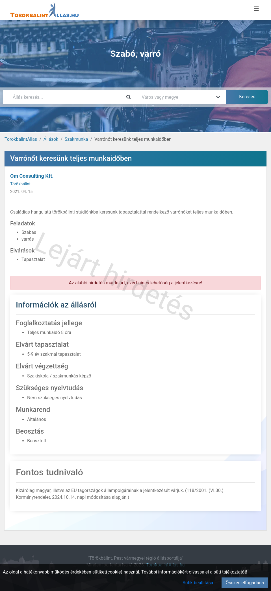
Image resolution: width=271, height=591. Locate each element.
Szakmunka (76, 139)
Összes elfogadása (245, 582)
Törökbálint (20, 184)
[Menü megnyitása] (256, 9)
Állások (51, 139)
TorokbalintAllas (21, 139)
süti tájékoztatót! (230, 572)
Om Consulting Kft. (32, 176)
